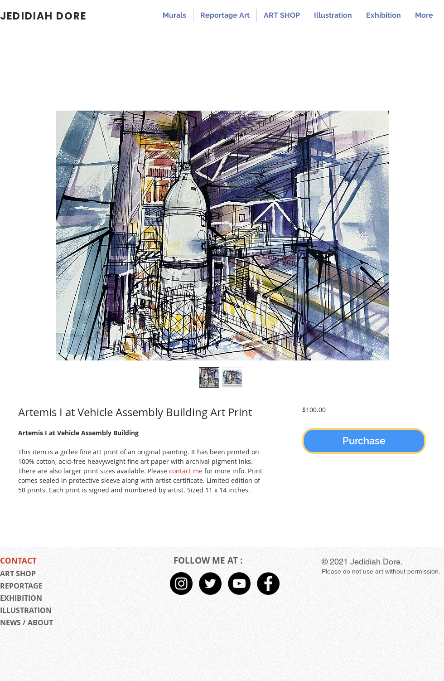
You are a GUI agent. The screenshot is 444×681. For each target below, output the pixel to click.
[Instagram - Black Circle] (181, 583)
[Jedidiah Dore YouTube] (239, 583)
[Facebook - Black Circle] (268, 583)
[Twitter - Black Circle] (210, 583)
